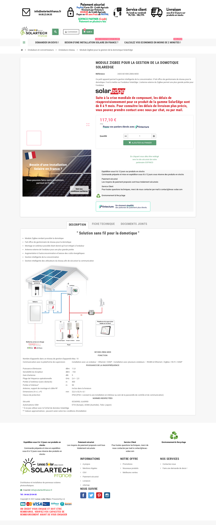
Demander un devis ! (47, 42)
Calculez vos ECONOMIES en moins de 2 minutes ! (153, 41)
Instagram (107, 495)
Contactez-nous (169, 464)
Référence (100, 74)
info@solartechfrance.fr (41, 490)
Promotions (127, 464)
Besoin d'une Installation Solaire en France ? (92, 41)
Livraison (86, 481)
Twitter (91, 495)
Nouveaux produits (130, 468)
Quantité (103, 136)
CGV (84, 472)
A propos (86, 464)
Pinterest (99, 495)
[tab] (77, 223)
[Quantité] (140, 136)
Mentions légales (89, 468)
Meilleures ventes (130, 472)
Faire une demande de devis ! (174, 468)
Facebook (83, 495)
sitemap (86, 485)
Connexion (71, 32)
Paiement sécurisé (90, 477)
